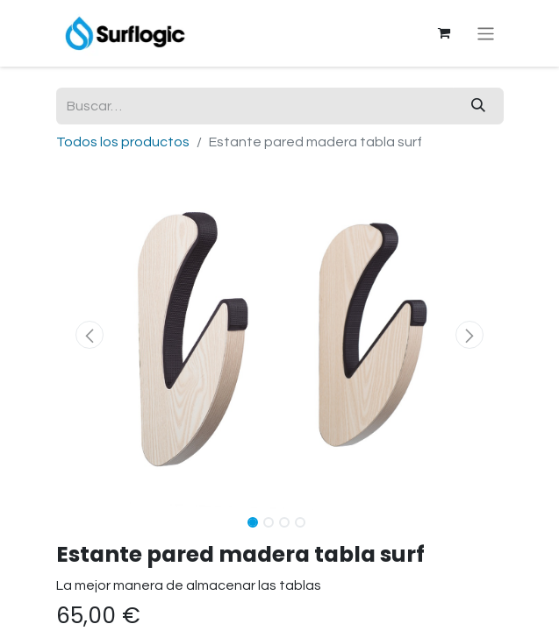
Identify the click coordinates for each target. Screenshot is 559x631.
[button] (90, 335)
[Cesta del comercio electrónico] (443, 33)
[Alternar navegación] (486, 33)
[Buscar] (478, 106)
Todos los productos (123, 142)
